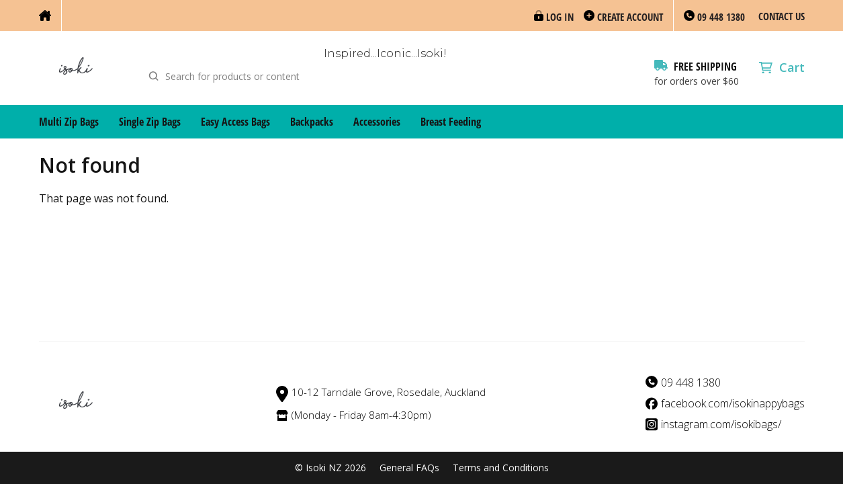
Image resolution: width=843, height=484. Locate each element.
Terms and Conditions (501, 468)
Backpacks (311, 121)
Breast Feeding (450, 121)
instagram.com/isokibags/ (721, 424)
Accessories (376, 121)
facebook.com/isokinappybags (733, 404)
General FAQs (409, 468)
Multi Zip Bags (69, 121)
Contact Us (781, 16)
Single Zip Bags (150, 121)
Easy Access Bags (235, 121)
